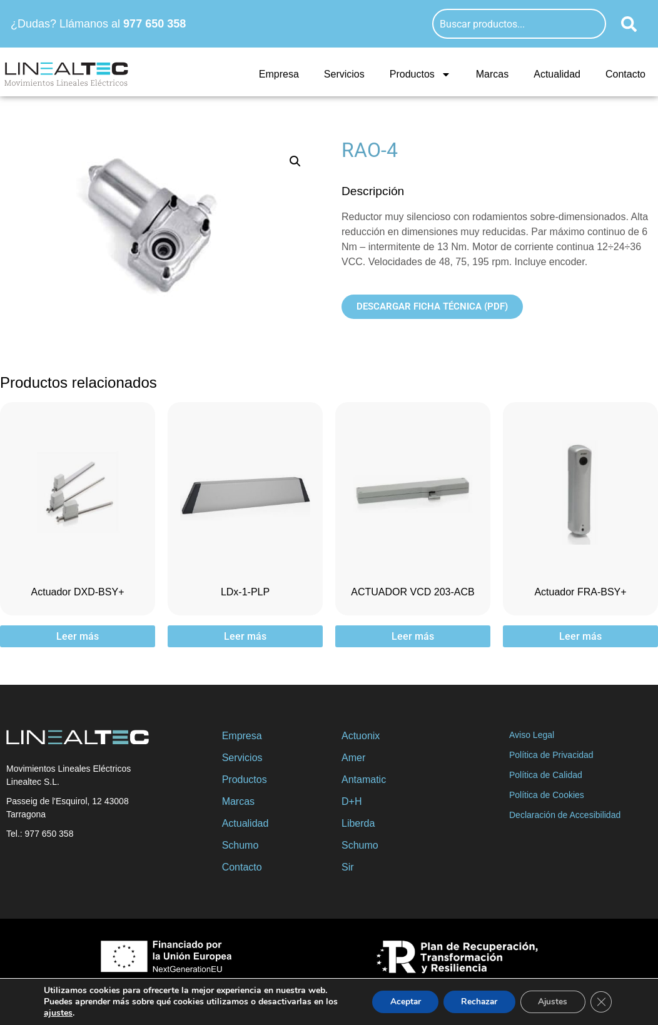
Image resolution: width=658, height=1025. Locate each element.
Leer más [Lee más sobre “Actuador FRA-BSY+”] (580, 636)
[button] (295, 161)
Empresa (279, 74)
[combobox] (519, 24)
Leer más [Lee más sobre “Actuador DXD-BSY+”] (77, 636)
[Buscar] (629, 24)
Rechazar (474, 1001)
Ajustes (550, 1001)
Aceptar (397, 1001)
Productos (420, 74)
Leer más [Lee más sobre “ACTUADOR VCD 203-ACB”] (413, 636)
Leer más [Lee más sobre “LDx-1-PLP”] (245, 636)
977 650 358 (154, 24)
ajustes (58, 1013)
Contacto (625, 74)
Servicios (344, 74)
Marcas (492, 74)
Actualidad (557, 74)
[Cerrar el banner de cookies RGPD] (600, 1002)
